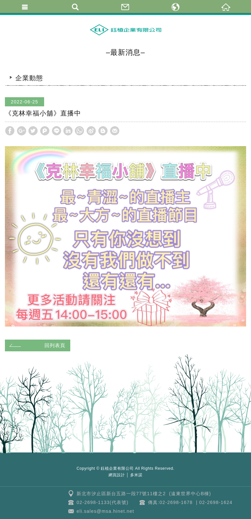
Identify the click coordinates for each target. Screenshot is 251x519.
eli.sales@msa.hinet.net (105, 511)
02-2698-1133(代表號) (102, 502)
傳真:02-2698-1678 (170, 502)
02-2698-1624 (216, 502)
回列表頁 (36, 345)
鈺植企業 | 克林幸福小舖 (125, 29)
